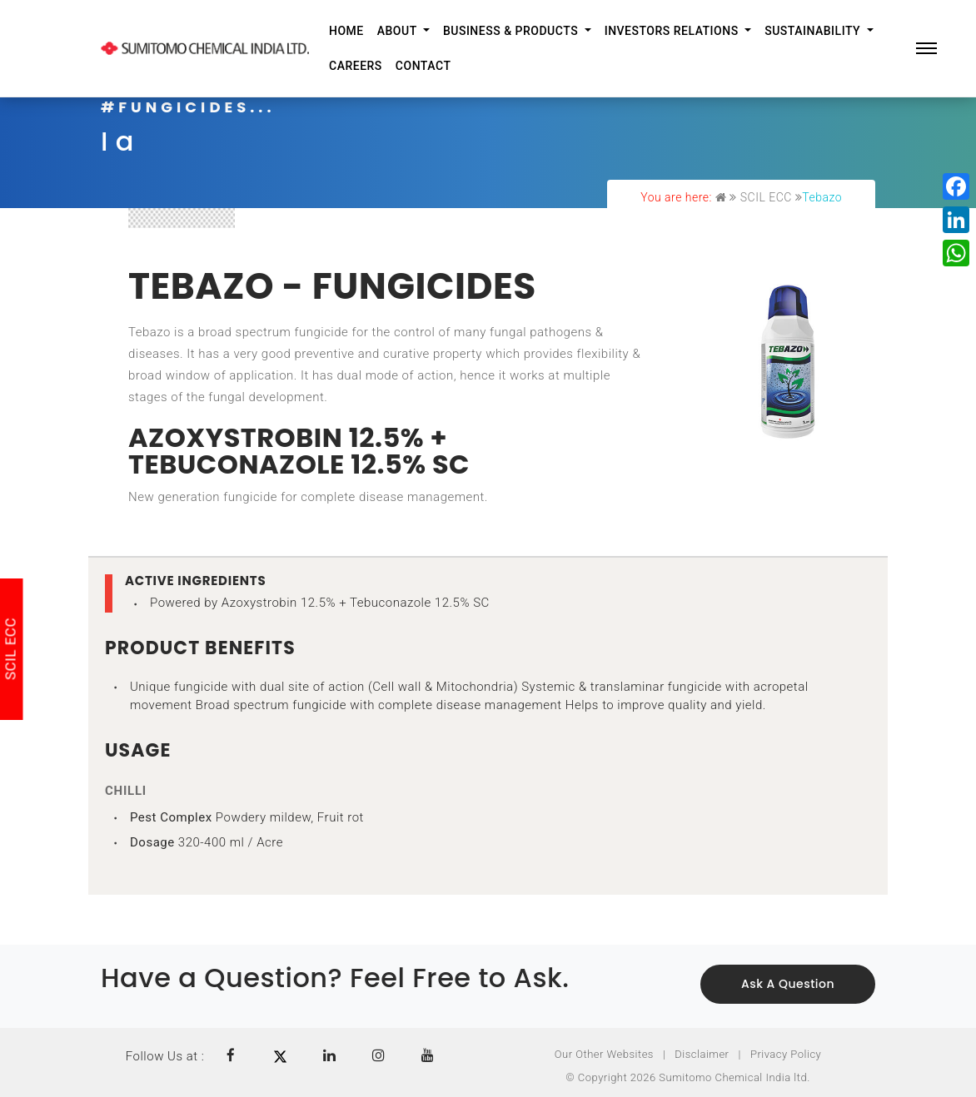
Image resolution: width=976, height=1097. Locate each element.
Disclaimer (702, 1054)
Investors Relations (673, 30)
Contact (423, 65)
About (399, 30)
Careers (355, 65)
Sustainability (814, 30)
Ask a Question (787, 983)
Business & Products (512, 30)
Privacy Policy (785, 1054)
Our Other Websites (604, 1054)
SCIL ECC (766, 197)
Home (346, 30)
